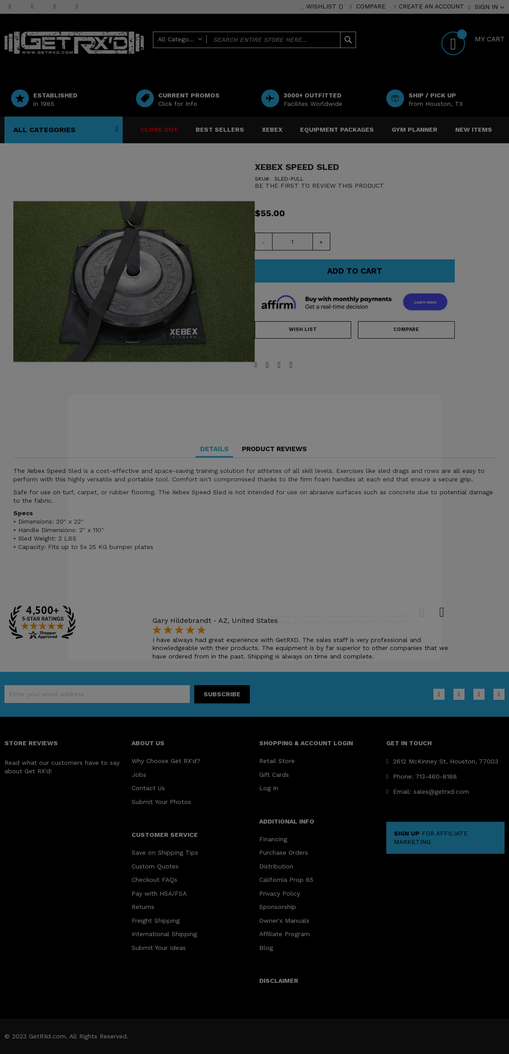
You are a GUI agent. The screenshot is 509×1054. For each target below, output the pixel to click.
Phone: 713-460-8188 (421, 776)
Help (295, 54)
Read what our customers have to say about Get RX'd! (62, 767)
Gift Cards (274, 774)
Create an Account (431, 6)
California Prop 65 (286, 879)
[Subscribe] (222, 694)
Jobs (139, 774)
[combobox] (254, 40)
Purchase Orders (283, 852)
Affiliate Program (284, 933)
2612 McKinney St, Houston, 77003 (442, 761)
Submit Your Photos (161, 801)
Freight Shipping (156, 920)
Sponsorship (277, 906)
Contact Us (148, 788)
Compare (371, 6)
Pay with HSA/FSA (159, 893)
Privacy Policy (279, 893)
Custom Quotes (155, 866)
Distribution (276, 866)
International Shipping (164, 933)
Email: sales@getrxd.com (427, 791)
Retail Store (277, 760)
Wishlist (324, 6)
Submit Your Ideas (159, 947)
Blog (266, 947)
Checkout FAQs (154, 879)
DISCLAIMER (278, 980)
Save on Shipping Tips (165, 852)
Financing (273, 839)
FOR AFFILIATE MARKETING (431, 837)
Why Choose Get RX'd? (166, 760)
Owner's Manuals (284, 920)
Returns (143, 906)
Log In (268, 788)
